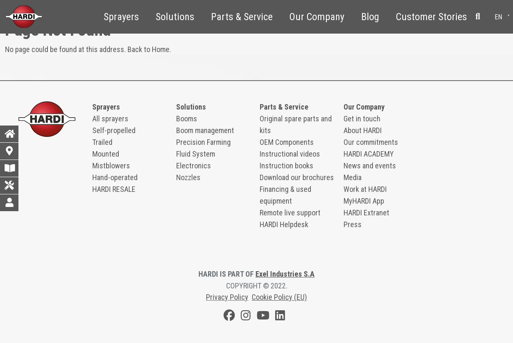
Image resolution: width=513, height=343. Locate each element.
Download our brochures (297, 177)
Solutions (175, 17)
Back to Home (148, 49)
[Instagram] (246, 316)
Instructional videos (290, 153)
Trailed (102, 142)
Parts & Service (242, 17)
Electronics (193, 165)
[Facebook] (229, 316)
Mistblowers (111, 165)
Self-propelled (113, 130)
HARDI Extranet (366, 212)
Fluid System (195, 153)
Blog (370, 17)
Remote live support (290, 212)
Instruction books (286, 165)
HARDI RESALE (113, 189)
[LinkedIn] (280, 316)
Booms (186, 118)
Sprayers (121, 17)
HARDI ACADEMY (369, 153)
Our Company (316, 17)
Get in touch (362, 118)
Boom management (205, 130)
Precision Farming (203, 142)
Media (353, 177)
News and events (370, 165)
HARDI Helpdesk (284, 224)
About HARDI (363, 130)
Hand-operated (115, 177)
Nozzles (188, 177)
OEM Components (287, 142)
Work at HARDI (365, 189)
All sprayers (110, 118)
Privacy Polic (225, 297)
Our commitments (371, 142)
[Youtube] (263, 316)
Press (353, 224)
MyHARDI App (364, 200)
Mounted (105, 153)
